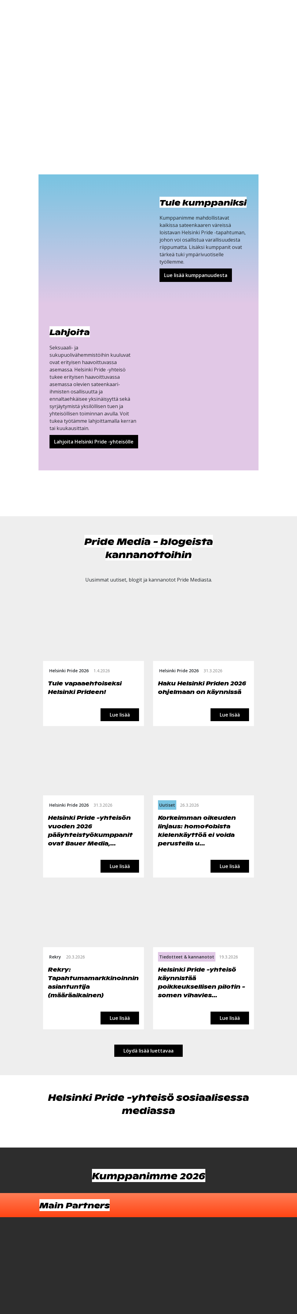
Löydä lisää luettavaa (148, 1050)
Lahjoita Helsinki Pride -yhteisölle (94, 441)
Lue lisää (120, 714)
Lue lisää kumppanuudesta (195, 275)
